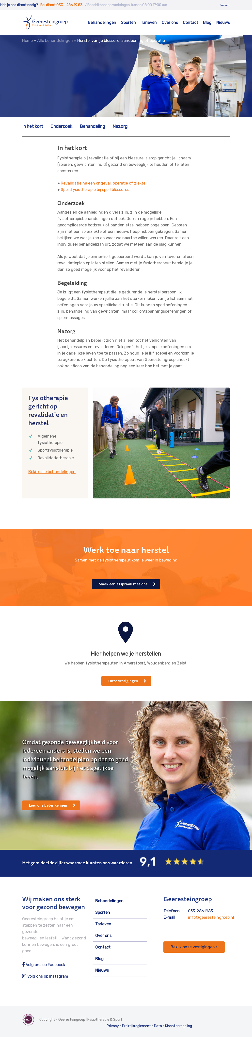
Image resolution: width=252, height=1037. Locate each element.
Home (27, 40)
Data (158, 1026)
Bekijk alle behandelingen (52, 471)
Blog (207, 22)
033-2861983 (200, 911)
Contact (190, 22)
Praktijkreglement (136, 1026)
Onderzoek (61, 126)
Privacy (113, 1026)
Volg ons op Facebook (43, 964)
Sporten (128, 22)
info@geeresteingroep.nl (211, 917)
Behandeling (92, 126)
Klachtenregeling (178, 1026)
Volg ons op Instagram (45, 976)
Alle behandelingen (55, 40)
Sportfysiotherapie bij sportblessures (95, 189)
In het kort (32, 126)
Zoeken (225, 5)
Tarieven (149, 22)
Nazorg (119, 126)
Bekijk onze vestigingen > (194, 947)
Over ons (170, 22)
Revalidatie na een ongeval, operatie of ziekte (103, 183)
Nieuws (223, 22)
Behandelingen (102, 22)
